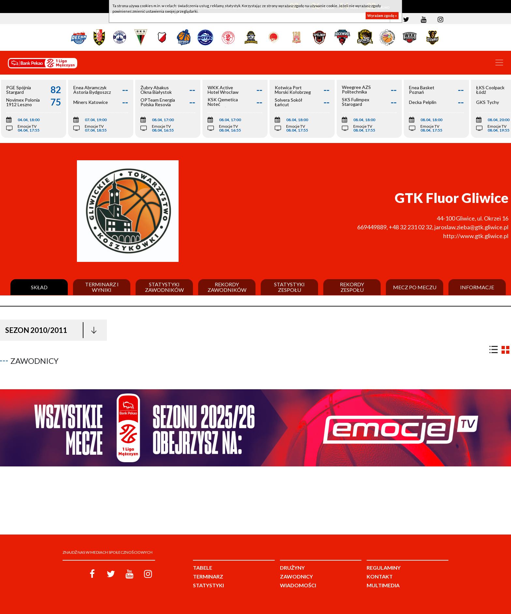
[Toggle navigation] (499, 62)
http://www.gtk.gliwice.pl (475, 235)
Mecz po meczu (414, 287)
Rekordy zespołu (352, 287)
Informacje (477, 287)
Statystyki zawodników (164, 287)
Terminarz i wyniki (102, 287)
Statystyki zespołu (289, 287)
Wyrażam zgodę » (382, 15)
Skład (39, 287)
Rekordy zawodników (227, 287)
